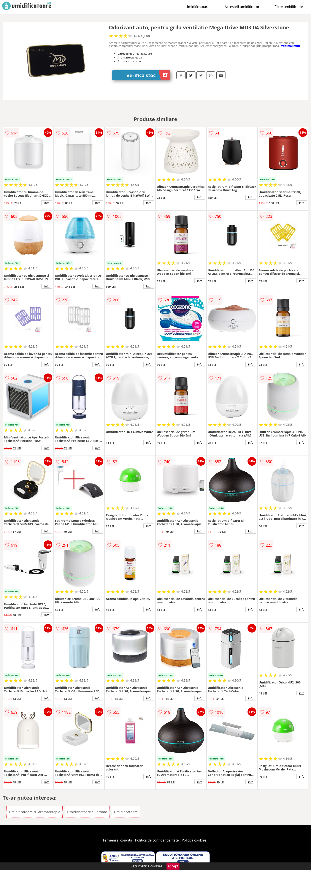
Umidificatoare (197, 6)
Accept (173, 866)
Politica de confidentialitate (157, 840)
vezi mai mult (290, 46)
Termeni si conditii (117, 840)
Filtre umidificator (289, 6)
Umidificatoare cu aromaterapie (34, 812)
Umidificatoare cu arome (87, 812)
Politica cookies (194, 840)
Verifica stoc (148, 75)
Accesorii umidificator (242, 6)
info (46, 203)
